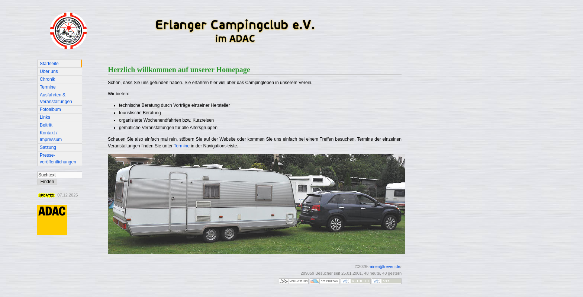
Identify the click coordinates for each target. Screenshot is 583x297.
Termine (182, 145)
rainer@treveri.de (384, 266)
